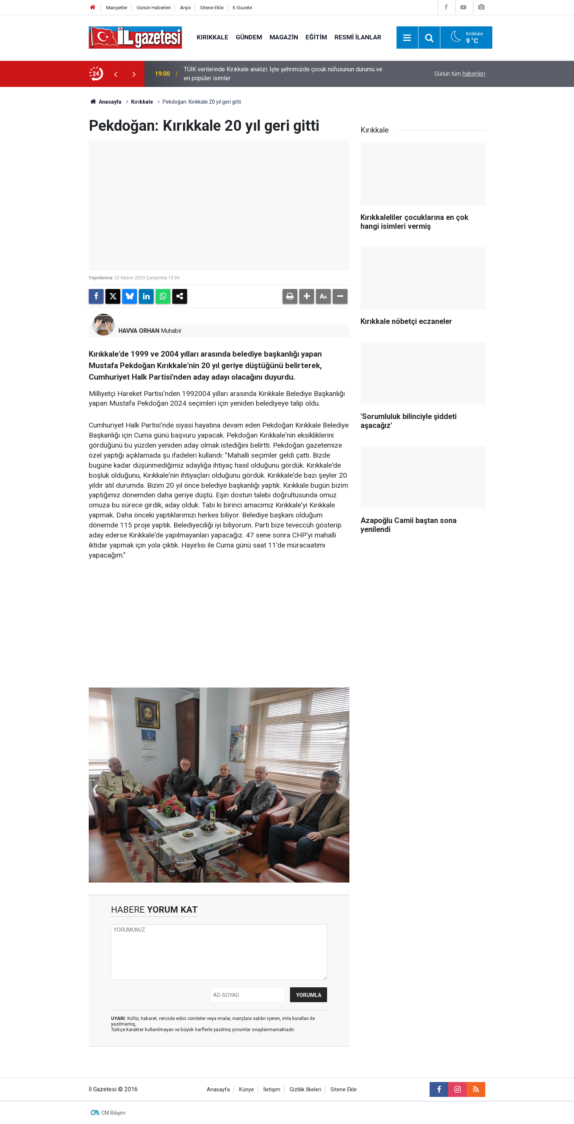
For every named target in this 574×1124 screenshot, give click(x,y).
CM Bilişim (113, 1113)
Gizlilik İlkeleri (305, 1089)
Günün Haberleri (154, 7)
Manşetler (116, 7)
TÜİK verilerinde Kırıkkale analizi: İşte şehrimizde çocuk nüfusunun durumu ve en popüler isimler (283, 74)
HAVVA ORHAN (138, 330)
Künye (246, 1089)
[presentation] (115, 73)
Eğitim (316, 37)
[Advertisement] (46, 198)
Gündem (249, 37)
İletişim (271, 1089)
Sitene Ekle (212, 7)
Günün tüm (459, 73)
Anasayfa (105, 102)
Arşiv (185, 7)
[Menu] (407, 38)
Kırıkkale (212, 37)
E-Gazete (242, 7)
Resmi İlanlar (358, 37)
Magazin (284, 37)
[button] (306, 296)
